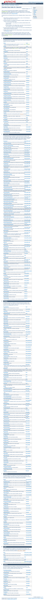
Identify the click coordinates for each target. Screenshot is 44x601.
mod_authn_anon (27, 143)
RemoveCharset (6, 418)
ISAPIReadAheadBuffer (7, 398)
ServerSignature (6, 124)
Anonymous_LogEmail (7, 143)
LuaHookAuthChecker (7, 82)
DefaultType (5, 368)
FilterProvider (5, 585)
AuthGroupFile (5, 185)
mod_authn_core (27, 235)
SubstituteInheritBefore (7, 466)
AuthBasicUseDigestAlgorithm (8, 158)
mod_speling (28, 570)
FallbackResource (6, 512)
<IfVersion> (5, 69)
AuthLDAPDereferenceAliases (8, 201)
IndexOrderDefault (6, 532)
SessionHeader (6, 278)
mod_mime (28, 311)
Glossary (38, 598)
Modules (29, 598)
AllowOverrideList (8, 34)
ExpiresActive (5, 505)
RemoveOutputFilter (6, 429)
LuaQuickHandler (6, 110)
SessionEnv (5, 275)
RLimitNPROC (5, 121)
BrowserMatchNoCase (7, 333)
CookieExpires (5, 349)
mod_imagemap (29, 516)
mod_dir (27, 499)
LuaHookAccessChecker (7, 80)
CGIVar (4, 338)
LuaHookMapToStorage (7, 93)
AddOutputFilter (6, 325)
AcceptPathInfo (6, 306)
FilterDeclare (5, 581)
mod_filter (27, 327)
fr (31, 8)
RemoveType (5, 431)
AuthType (5, 242)
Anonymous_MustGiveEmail (8, 145)
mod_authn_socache (27, 237)
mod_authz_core (27, 232)
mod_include (28, 126)
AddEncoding (5, 316)
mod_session (26, 273)
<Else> (4, 43)
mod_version (28, 69)
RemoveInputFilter (6, 425)
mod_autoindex (28, 479)
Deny (4, 554)
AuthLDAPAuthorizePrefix (7, 187)
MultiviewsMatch (6, 403)
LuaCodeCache (6, 78)
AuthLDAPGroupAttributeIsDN (8, 205)
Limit (34, 13)
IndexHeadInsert (6, 524)
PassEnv (4, 405)
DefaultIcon (5, 494)
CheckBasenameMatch (7, 570)
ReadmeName (5, 543)
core (27, 43)
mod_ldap (26, 253)
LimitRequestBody (6, 71)
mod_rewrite (28, 438)
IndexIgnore (5, 526)
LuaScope (5, 115)
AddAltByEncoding (6, 481)
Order (4, 561)
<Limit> (4, 255)
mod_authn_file (27, 244)
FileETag (4, 378)
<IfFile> (4, 61)
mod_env (27, 405)
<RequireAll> (5, 261)
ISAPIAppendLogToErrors (7, 388)
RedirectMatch (5, 412)
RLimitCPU (5, 117)
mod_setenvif (28, 331)
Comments (35, 17)
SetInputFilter (5, 459)
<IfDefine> (5, 55)
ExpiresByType (5, 507)
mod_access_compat (21, 550)
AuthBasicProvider (6, 156)
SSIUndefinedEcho (6, 131)
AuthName (5, 235)
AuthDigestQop (6, 178)
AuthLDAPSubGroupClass (7, 227)
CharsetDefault (5, 340)
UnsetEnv (5, 470)
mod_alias (27, 409)
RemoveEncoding (6, 420)
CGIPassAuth (5, 248)
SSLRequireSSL (6, 291)
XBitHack (5, 594)
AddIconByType (6, 492)
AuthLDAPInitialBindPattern (8, 210)
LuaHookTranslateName (7, 97)
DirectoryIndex (5, 499)
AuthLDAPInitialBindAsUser (8, 207)
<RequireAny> (5, 264)
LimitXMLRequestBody (7, 73)
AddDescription (6, 486)
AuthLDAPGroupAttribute (7, 203)
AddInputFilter (5, 320)
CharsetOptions (6, 342)
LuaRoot (4, 112)
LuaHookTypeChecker (7, 99)
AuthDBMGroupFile (6, 161)
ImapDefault (5, 518)
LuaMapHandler (6, 104)
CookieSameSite (6, 355)
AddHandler (5, 318)
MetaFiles (5, 539)
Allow (4, 552)
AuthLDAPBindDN (6, 192)
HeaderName (5, 514)
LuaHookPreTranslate (7, 95)
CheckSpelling (5, 574)
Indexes (35, 12)
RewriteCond (5, 438)
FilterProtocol (5, 583)
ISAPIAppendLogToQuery (7, 390)
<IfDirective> (5, 58)
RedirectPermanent (6, 414)
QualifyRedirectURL (6, 407)
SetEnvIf (4, 451)
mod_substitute (28, 464)
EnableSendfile (6, 374)
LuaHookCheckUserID (7, 84)
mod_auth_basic (27, 154)
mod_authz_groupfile (28, 185)
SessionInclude (6, 280)
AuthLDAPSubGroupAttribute (8, 224)
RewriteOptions (6, 442)
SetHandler (5, 457)
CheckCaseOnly (6, 572)
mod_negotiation (28, 400)
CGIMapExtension (6, 336)
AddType (4, 329)
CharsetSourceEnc (6, 344)
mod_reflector (28, 589)
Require (4, 259)
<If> (24, 44)
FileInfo (35, 11)
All (4, 38)
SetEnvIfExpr (5, 453)
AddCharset (5, 311)
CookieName (5, 353)
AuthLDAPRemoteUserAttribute (8, 216)
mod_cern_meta (29, 537)
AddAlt (4, 479)
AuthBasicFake (6, 154)
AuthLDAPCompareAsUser (8, 196)
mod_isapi (27, 388)
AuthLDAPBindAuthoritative (8, 189)
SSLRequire (5, 289)
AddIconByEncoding (6, 490)
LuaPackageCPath (6, 106)
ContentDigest (5, 576)
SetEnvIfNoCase (6, 455)
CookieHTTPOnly (6, 351)
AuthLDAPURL (5, 230)
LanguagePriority (6, 400)
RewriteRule (5, 444)
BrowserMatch (5, 331)
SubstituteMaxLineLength (7, 468)
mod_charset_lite (29, 340)
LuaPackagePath (6, 108)
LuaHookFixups (6, 86)
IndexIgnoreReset (6, 528)
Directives (33, 598)
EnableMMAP (5, 372)
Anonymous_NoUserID (7, 147)
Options (35, 14)
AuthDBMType (5, 163)
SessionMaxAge (6, 282)
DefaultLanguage (6, 364)
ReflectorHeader (6, 589)
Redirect (4, 409)
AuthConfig (6, 134)
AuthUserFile (5, 244)
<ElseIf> (28, 44)
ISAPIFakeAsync (6, 393)
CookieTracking (6, 362)
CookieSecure (5, 357)
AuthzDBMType (6, 246)
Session (4, 273)
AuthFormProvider (6, 182)
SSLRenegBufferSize (7, 287)
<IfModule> (5, 63)
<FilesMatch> (5, 51)
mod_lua (27, 78)
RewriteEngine (5, 440)
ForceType (5, 383)
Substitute (5, 464)
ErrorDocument (6, 376)
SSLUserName (5, 293)
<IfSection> (5, 66)
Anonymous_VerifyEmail (7, 149)
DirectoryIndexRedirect (7, 501)
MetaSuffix (5, 541)
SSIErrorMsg (5, 126)
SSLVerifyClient (6, 295)
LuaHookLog (5, 91)
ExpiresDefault (5, 510)
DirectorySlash (5, 503)
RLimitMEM (5, 119)
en (29, 8)
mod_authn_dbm (27, 163)
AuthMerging (5, 232)
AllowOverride (5, 11)
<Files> (4, 49)
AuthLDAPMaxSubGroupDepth (8, 213)
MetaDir (4, 537)
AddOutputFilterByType (7, 327)
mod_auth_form (27, 180)
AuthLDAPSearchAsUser (7, 222)
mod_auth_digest (27, 174)
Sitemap (42, 598)
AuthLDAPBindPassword (7, 194)
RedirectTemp (5, 416)
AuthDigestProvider (6, 176)
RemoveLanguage (6, 427)
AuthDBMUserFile (6, 165)
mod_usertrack (28, 349)
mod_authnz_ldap (27, 187)
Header (4, 386)
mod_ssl (25, 287)
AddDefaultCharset (6, 313)
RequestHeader (6, 433)
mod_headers (28, 386)
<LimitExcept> (5, 257)
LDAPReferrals (5, 253)
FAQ (36, 598)
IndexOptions (5, 530)
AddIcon (4, 488)
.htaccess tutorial (14, 13)
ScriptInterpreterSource (7, 446)
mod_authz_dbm (27, 161)
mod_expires (28, 505)
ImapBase (5, 516)
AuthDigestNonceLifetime (7, 174)
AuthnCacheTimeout (6, 240)
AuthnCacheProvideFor (7, 237)
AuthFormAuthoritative (7, 180)
